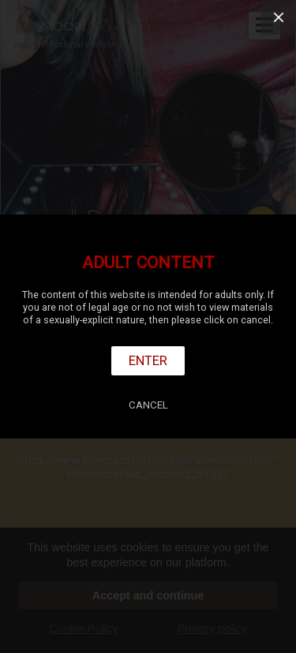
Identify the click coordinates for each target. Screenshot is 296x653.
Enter (148, 360)
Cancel (148, 405)
